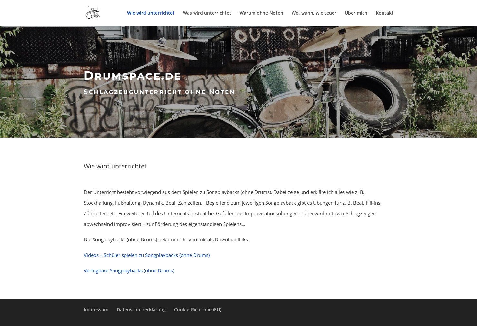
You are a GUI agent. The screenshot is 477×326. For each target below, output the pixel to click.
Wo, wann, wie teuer (314, 13)
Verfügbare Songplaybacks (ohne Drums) (129, 270)
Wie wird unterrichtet (150, 13)
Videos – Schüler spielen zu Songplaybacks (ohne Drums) (147, 255)
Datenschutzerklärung (141, 309)
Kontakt (384, 13)
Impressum (96, 309)
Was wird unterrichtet (207, 13)
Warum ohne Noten (261, 13)
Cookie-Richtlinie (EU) (197, 309)
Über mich (356, 13)
